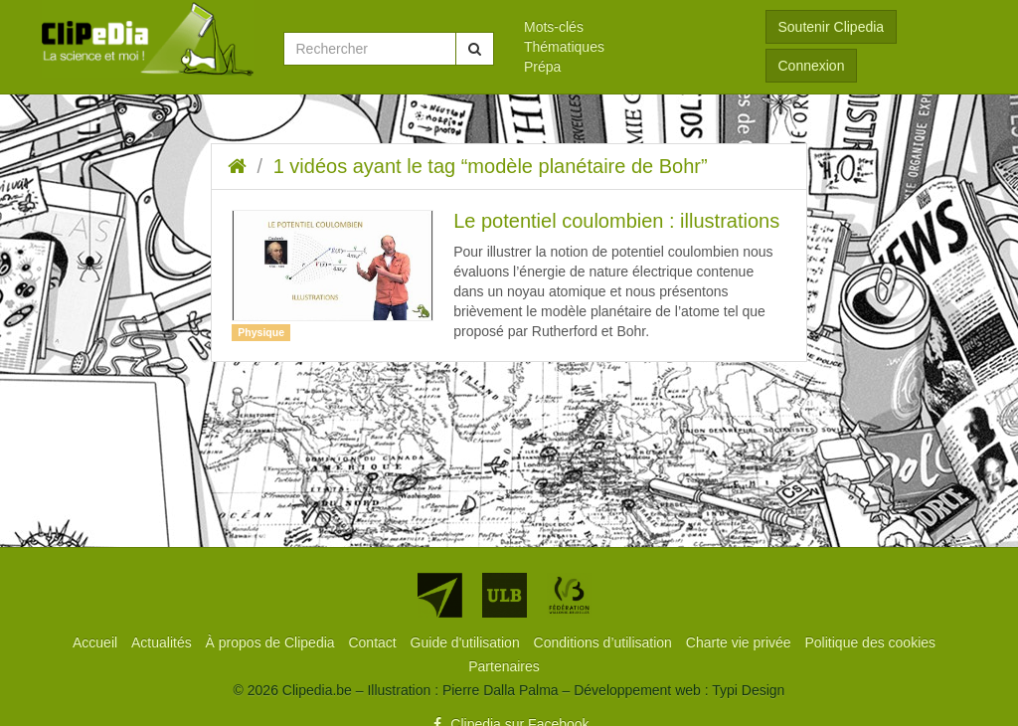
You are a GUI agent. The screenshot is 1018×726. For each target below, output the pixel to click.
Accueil (97, 642)
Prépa (542, 67)
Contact (374, 642)
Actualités (163, 642)
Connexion (811, 66)
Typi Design (748, 690)
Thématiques (564, 47)
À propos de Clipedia (272, 642)
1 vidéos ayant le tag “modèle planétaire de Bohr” (490, 166)
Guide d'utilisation (467, 642)
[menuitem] (630, 27)
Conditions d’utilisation (605, 642)
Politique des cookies (870, 642)
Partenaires (504, 666)
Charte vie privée (740, 642)
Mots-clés (554, 27)
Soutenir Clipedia (831, 27)
